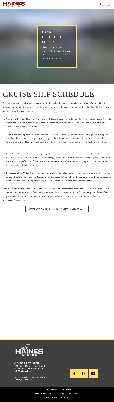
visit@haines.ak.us (22, 371)
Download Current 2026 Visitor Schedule (57, 208)
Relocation (40, 393)
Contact (52, 393)
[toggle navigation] (105, 4)
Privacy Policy (72, 393)
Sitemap (60, 393)
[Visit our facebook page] (74, 373)
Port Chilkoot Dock (54, 37)
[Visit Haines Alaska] (29, 350)
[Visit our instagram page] (83, 373)
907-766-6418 (29, 368)
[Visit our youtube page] (93, 373)
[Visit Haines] (14, 4)
